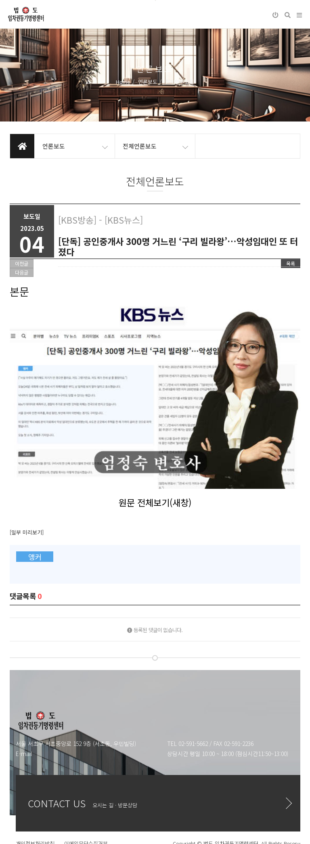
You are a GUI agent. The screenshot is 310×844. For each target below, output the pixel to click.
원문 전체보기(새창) (155, 457)
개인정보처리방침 (35, 799)
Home (123, 82)
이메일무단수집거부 (86, 799)
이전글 (21, 263)
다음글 (21, 272)
